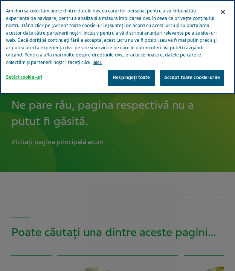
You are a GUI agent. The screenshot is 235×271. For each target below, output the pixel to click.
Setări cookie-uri (24, 61)
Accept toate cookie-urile (192, 62)
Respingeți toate (131, 62)
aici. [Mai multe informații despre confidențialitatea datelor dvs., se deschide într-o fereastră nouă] (97, 46)
